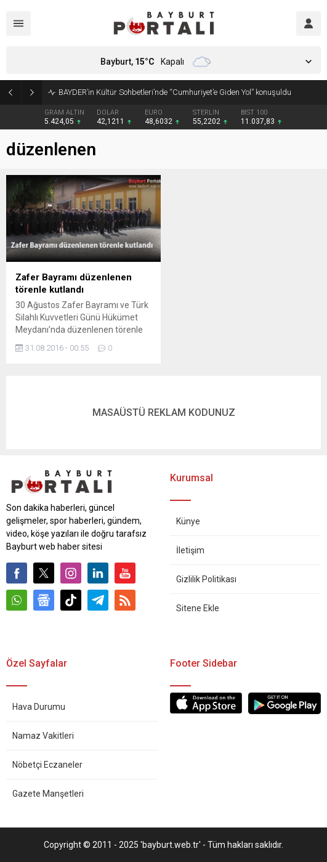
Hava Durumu (38, 707)
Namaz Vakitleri (43, 736)
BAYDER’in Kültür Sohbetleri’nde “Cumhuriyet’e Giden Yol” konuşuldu (175, 92)
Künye (188, 521)
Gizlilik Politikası (206, 579)
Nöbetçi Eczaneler (47, 765)
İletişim (190, 550)
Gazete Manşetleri (48, 794)
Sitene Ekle (197, 608)
